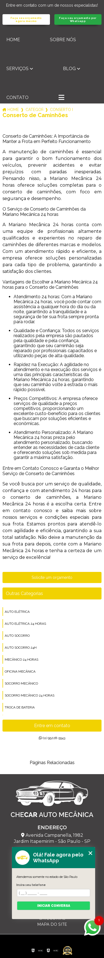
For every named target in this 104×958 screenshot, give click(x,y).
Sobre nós (63, 39)
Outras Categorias (24, 593)
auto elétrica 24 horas (25, 624)
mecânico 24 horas (21, 659)
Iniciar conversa (53, 906)
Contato (17, 97)
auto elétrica (17, 612)
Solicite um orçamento (52, 577)
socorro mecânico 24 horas (29, 695)
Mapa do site (52, 924)
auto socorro (17, 636)
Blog (69, 68)
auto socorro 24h (21, 648)
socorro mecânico (21, 683)
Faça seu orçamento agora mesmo (26, 19)
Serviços (17, 68)
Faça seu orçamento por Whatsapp (77, 19)
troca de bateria (20, 707)
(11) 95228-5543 (52, 738)
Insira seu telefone (31, 885)
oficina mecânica (20, 671)
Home (13, 39)
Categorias (34, 109)
